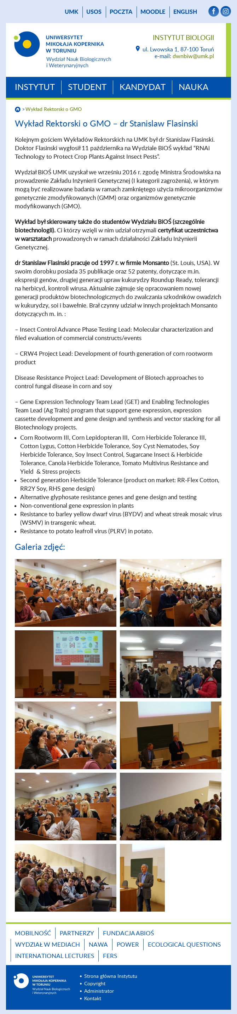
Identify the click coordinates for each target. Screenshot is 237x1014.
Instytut (35, 87)
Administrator (99, 991)
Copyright (94, 983)
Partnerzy (77, 933)
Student (87, 87)
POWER (128, 945)
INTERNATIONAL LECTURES (54, 956)
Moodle (152, 12)
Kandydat (143, 87)
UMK (71, 12)
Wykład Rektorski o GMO (53, 109)
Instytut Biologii (183, 38)
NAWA (98, 945)
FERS (110, 956)
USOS (94, 12)
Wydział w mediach (47, 945)
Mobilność (33, 933)
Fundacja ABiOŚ (128, 933)
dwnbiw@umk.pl (193, 56)
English (185, 12)
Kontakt (92, 998)
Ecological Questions (184, 945)
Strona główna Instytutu (110, 976)
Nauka (193, 87)
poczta (121, 12)
